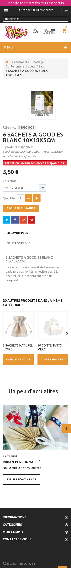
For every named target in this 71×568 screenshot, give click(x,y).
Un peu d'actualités (33, 391)
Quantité (9, 198)
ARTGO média (27, 563)
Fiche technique (18, 243)
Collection (10, 181)
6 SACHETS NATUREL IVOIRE (18, 347)
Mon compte (13, 531)
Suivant (66, 428)
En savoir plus (17, 232)
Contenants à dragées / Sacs (25, 66)
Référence (9, 127)
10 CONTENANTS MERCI (49, 347)
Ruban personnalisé (22, 461)
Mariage (38, 62)
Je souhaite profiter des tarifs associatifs (35, 3)
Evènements (20, 62)
